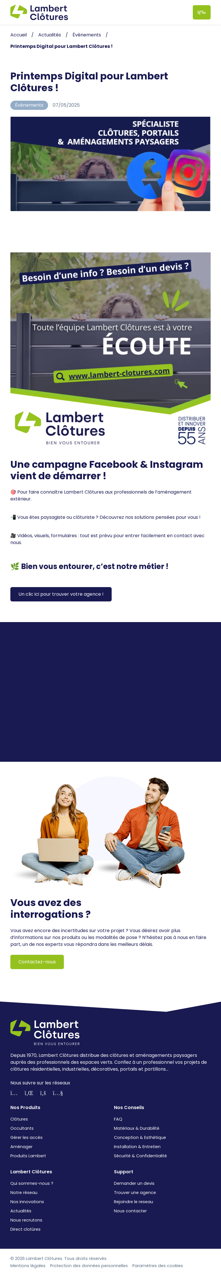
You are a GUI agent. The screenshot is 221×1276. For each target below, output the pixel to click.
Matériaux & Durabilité (136, 1128)
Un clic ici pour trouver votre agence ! (61, 594)
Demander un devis (134, 1183)
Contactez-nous (37, 962)
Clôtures (19, 1119)
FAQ (118, 1119)
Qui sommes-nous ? (31, 1183)
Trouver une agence (135, 1192)
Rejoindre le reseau (133, 1202)
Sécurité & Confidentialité (140, 1156)
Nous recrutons (26, 1220)
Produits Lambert (28, 1156)
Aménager (21, 1147)
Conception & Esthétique (140, 1137)
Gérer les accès (26, 1137)
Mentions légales (27, 1266)
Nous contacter (130, 1211)
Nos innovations (27, 1202)
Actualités (20, 1211)
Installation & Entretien (137, 1147)
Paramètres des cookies (157, 1266)
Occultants (22, 1128)
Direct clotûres (25, 1229)
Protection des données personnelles (89, 1266)
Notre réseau (23, 1192)
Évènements (29, 105)
